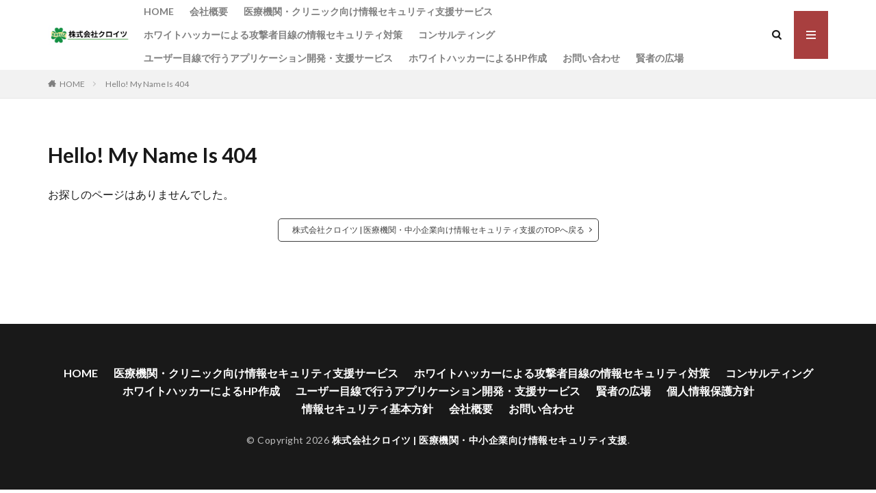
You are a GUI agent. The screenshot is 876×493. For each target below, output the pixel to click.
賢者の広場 (660, 58)
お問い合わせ (591, 58)
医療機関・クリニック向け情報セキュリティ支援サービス (368, 11)
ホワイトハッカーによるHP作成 (478, 58)
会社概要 (209, 11)
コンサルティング (456, 34)
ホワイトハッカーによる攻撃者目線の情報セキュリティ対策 (273, 34)
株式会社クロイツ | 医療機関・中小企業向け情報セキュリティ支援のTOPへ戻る (438, 230)
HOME (159, 11)
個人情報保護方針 (710, 390)
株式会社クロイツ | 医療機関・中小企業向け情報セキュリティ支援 (480, 440)
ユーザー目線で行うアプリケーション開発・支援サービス (268, 58)
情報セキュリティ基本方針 (367, 408)
